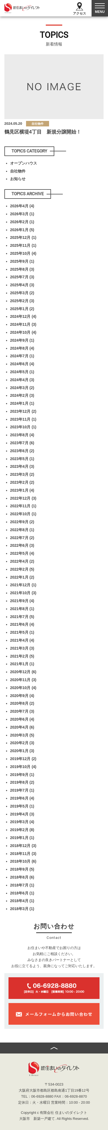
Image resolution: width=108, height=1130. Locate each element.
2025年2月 (22, 301)
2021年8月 (22, 609)
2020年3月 (22, 735)
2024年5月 (22, 372)
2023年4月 (22, 466)
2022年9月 (22, 522)
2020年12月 (23, 672)
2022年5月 (22, 553)
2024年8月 (22, 348)
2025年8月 (22, 269)
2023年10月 (23, 427)
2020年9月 (22, 696)
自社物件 (17, 171)
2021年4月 (22, 640)
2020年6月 (22, 719)
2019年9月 (22, 775)
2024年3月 (22, 388)
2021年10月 (23, 593)
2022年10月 (23, 514)
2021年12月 (23, 585)
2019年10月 (23, 767)
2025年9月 (22, 261)
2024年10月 (23, 332)
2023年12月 (23, 411)
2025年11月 (23, 245)
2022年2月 (22, 569)
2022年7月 (22, 538)
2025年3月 (22, 293)
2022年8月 (22, 530)
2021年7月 (22, 617)
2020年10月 (23, 688)
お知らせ (17, 179)
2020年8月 (22, 703)
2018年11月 (23, 854)
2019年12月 (23, 759)
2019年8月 (22, 782)
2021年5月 (22, 632)
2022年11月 (23, 506)
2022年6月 (22, 545)
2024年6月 (22, 364)
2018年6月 (22, 893)
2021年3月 (22, 648)
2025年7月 (22, 277)
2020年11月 (23, 680)
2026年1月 (22, 230)
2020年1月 (22, 751)
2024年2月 (22, 395)
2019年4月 (22, 814)
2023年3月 (22, 474)
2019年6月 (22, 798)
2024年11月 (23, 324)
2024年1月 (22, 403)
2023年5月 (22, 459)
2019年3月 (22, 822)
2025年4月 (22, 285)
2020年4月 (22, 727)
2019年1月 (22, 838)
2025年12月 (23, 237)
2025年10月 (23, 253)
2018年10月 (23, 861)
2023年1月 (22, 490)
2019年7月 (22, 790)
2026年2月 (22, 222)
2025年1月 (22, 309)
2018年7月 (22, 885)
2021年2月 (22, 656)
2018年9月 (22, 869)
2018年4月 (22, 901)
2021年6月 (22, 624)
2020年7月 (22, 711)
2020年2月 (22, 743)
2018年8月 (22, 877)
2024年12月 (23, 316)
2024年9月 (22, 340)
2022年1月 (22, 577)
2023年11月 (23, 419)
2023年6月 (22, 451)
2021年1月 (22, 664)
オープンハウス (23, 163)
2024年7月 (22, 356)
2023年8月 (22, 435)
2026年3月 (22, 214)
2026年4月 (22, 206)
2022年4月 (22, 561)
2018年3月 (22, 909)
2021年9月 (22, 601)
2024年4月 (22, 380)
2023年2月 (22, 482)
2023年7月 (22, 443)
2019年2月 (22, 830)
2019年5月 (22, 806)
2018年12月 (23, 846)
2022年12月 (23, 498)
